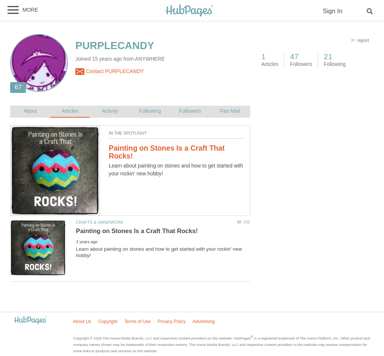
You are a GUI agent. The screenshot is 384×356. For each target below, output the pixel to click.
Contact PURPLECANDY (109, 71)
